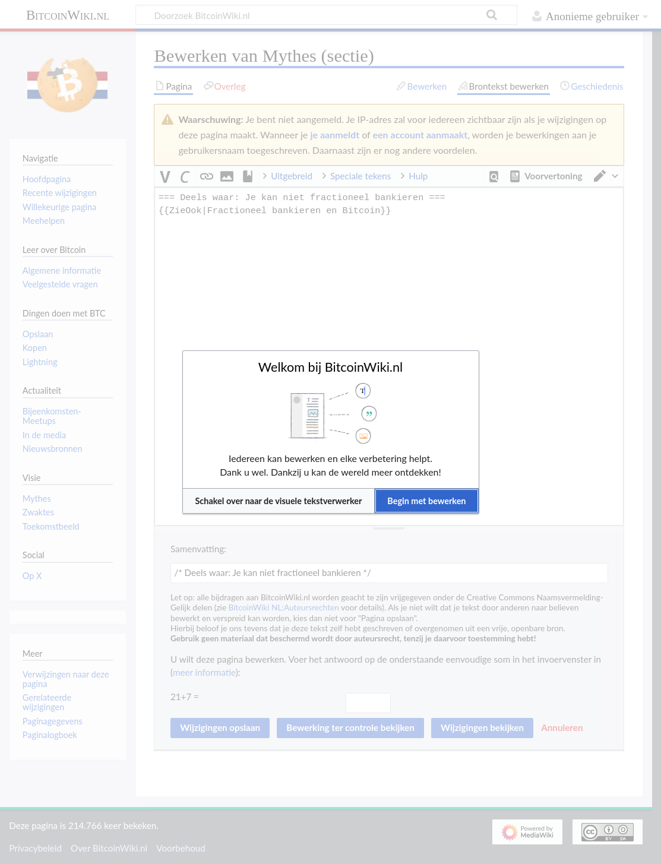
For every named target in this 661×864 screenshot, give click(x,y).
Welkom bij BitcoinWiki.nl (330, 367)
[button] (279, 501)
